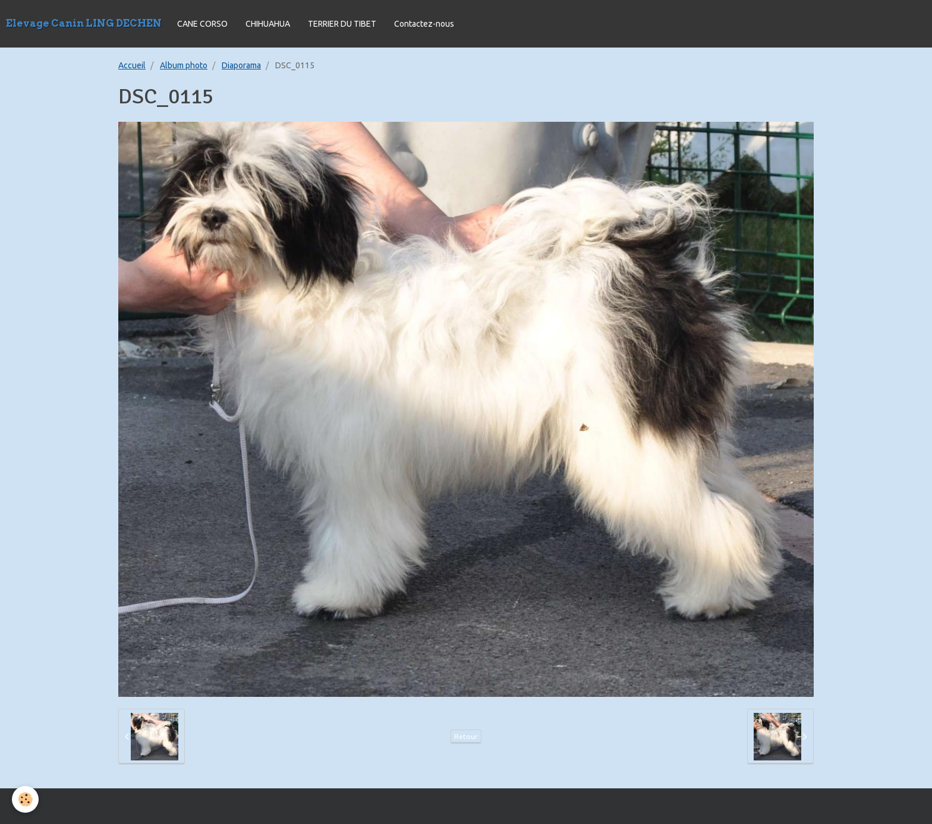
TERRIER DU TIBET (342, 24)
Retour (466, 736)
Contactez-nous (424, 24)
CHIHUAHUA (267, 24)
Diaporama (241, 65)
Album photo (183, 65)
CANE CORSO (202, 24)
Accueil (132, 65)
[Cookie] (25, 799)
